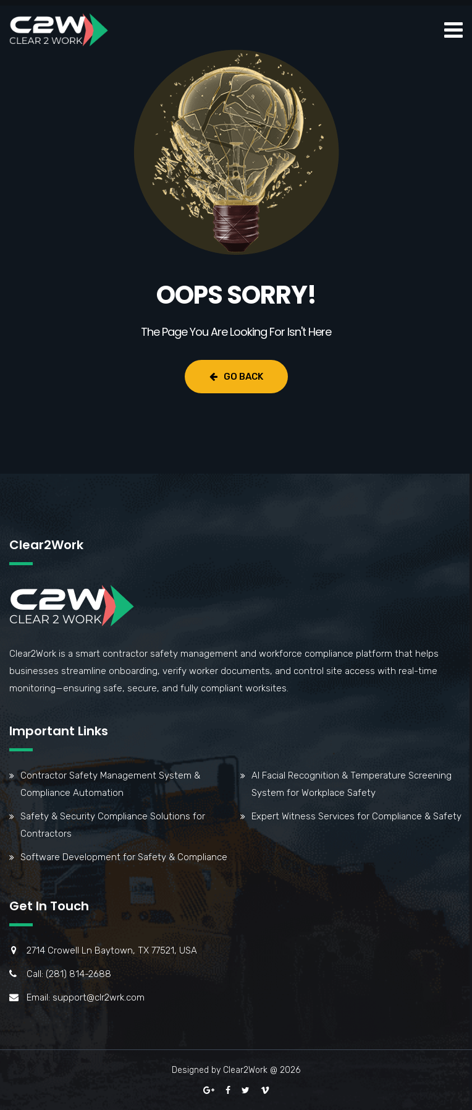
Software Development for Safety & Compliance (123, 857)
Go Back (236, 376)
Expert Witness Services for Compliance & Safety (356, 816)
